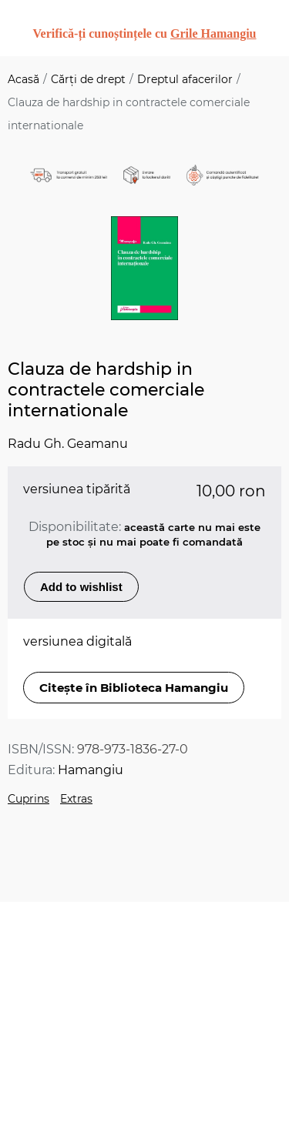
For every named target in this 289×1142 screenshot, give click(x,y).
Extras (76, 799)
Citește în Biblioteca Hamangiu (133, 687)
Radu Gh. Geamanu (68, 443)
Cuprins (28, 799)
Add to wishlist (81, 586)
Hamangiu (90, 770)
